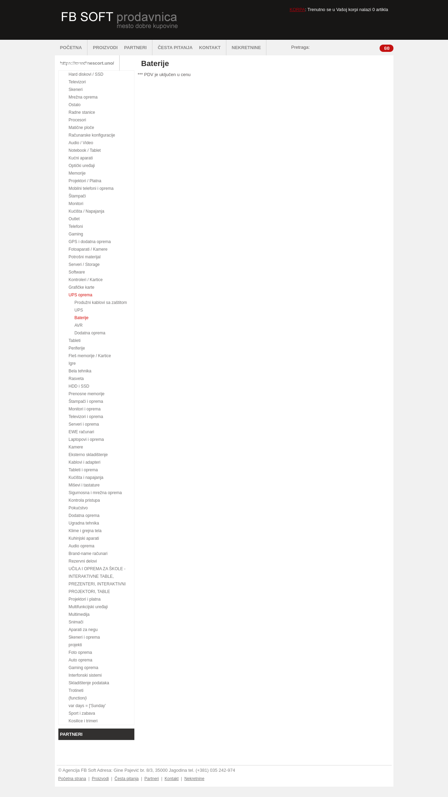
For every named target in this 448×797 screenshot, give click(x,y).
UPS (79, 310)
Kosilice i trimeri (83, 721)
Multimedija (79, 614)
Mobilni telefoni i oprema (91, 188)
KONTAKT (213, 47)
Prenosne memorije (87, 393)
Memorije (77, 173)
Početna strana (72, 778)
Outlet (74, 218)
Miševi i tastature (84, 485)
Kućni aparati (81, 158)
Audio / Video (81, 142)
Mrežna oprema (83, 97)
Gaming (76, 234)
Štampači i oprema (86, 401)
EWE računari (81, 431)
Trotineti (76, 690)
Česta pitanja (126, 778)
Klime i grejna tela (85, 530)
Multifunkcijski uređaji (88, 606)
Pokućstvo (78, 508)
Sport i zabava (82, 713)
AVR (79, 325)
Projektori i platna (85, 599)
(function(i (78, 698)
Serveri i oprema (84, 424)
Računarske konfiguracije (92, 135)
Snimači (76, 622)
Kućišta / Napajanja (86, 211)
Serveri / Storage (84, 264)
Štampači (77, 196)
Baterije (82, 317)
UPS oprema (81, 295)
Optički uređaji (82, 165)
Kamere (76, 447)
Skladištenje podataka (89, 682)
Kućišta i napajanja (86, 477)
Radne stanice (82, 112)
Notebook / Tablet (85, 150)
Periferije (77, 348)
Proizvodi (100, 778)
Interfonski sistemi (85, 675)
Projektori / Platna (85, 180)
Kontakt (171, 778)
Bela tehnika (80, 371)
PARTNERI (138, 47)
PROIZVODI (105, 47)
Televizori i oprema (86, 416)
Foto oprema (80, 652)
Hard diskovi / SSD (86, 74)
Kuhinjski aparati (84, 538)
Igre (72, 363)
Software (77, 272)
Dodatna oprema (90, 333)
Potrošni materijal (85, 256)
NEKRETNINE (249, 47)
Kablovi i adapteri (85, 462)
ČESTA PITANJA (175, 47)
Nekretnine (194, 778)
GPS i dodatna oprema (90, 241)
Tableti (75, 340)
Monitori (76, 203)
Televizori (77, 82)
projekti (75, 644)
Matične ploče (81, 127)
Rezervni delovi (83, 561)
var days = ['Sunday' (87, 705)
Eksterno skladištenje (88, 454)
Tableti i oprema (83, 469)
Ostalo (75, 104)
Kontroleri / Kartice (86, 279)
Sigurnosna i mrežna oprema (95, 492)
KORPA (297, 9)
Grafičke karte (82, 287)
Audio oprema (82, 546)
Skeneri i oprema (84, 637)
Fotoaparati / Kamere (88, 249)
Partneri (151, 778)
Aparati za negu (83, 629)
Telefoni (76, 226)
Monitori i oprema (85, 409)
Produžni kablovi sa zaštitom (101, 302)
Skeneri (76, 89)
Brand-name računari (88, 553)
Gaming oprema (83, 667)
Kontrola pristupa (84, 500)
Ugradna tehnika (84, 523)
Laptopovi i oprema (86, 439)
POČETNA (74, 47)
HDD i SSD (79, 386)
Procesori (77, 120)
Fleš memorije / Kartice (90, 355)
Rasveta (76, 378)
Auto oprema (81, 660)
